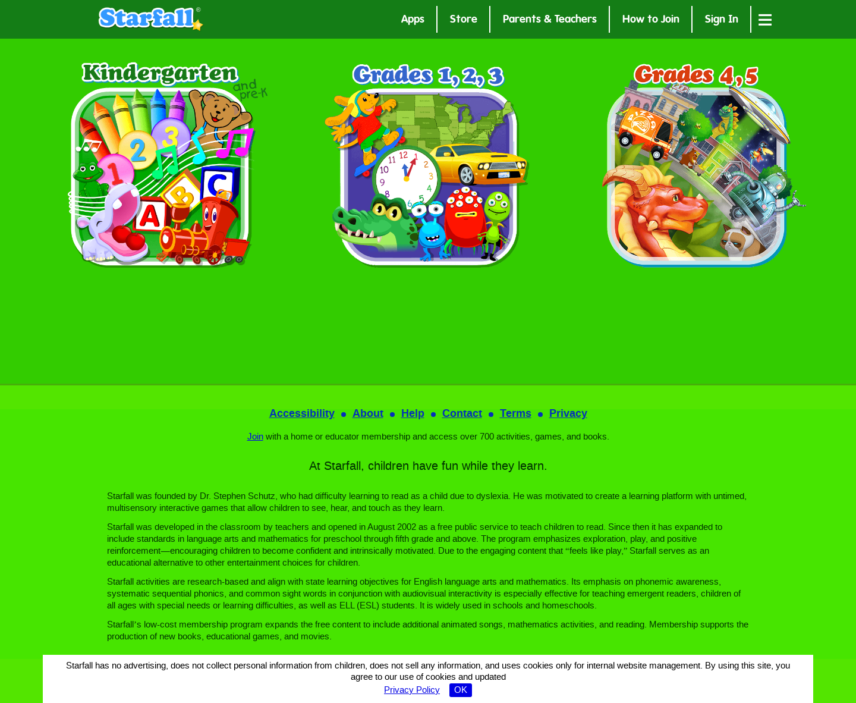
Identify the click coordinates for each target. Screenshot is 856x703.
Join (255, 437)
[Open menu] (765, 19)
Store (463, 20)
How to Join (650, 20)
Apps (412, 20)
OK (460, 690)
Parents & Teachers (550, 20)
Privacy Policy (412, 690)
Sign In (721, 20)
